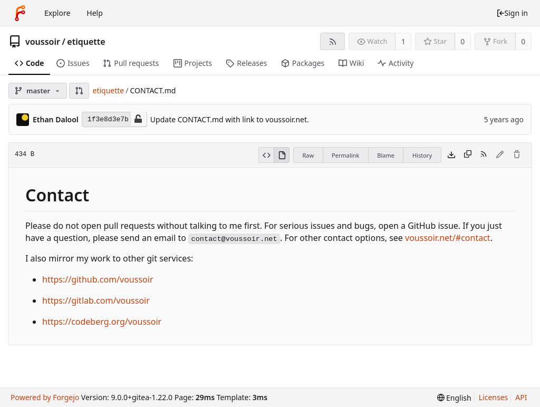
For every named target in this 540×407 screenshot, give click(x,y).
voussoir (42, 41)
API (521, 397)
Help (94, 13)
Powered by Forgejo (45, 397)
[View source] (266, 155)
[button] (79, 91)
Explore (57, 13)
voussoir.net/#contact (447, 238)
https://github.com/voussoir (97, 279)
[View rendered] (282, 155)
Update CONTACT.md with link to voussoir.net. (229, 119)
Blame (385, 155)
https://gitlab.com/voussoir (96, 300)
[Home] (20, 13)
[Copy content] (468, 155)
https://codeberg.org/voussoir (101, 321)
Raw (308, 155)
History (422, 155)
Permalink (345, 155)
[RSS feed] (332, 41)
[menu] (454, 398)
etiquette (86, 41)
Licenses (493, 397)
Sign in (512, 13)
